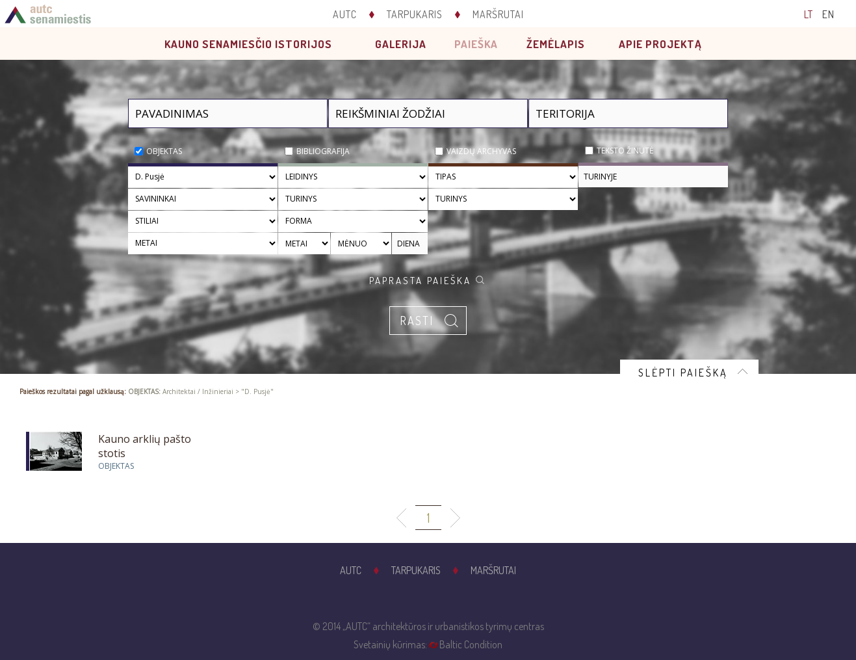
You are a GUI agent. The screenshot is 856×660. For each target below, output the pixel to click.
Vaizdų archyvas (481, 151)
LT (808, 14)
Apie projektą (660, 44)
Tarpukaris (415, 14)
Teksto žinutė (625, 150)
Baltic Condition (470, 644)
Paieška (476, 44)
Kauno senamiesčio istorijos (248, 44)
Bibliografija (323, 151)
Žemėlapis (555, 44)
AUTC (345, 14)
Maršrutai (498, 14)
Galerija (400, 44)
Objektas (164, 151)
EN (828, 14)
